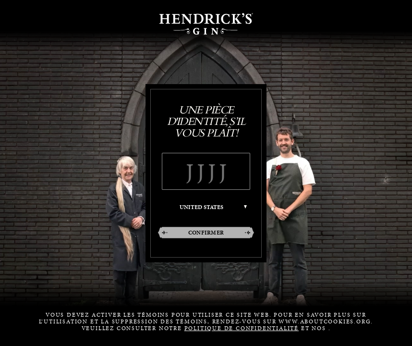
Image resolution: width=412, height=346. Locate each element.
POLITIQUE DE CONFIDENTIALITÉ (241, 328)
